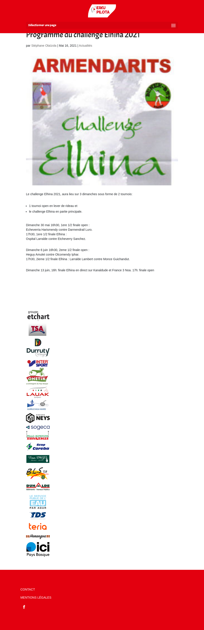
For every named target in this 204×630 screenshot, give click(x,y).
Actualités (85, 45)
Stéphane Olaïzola (43, 45)
